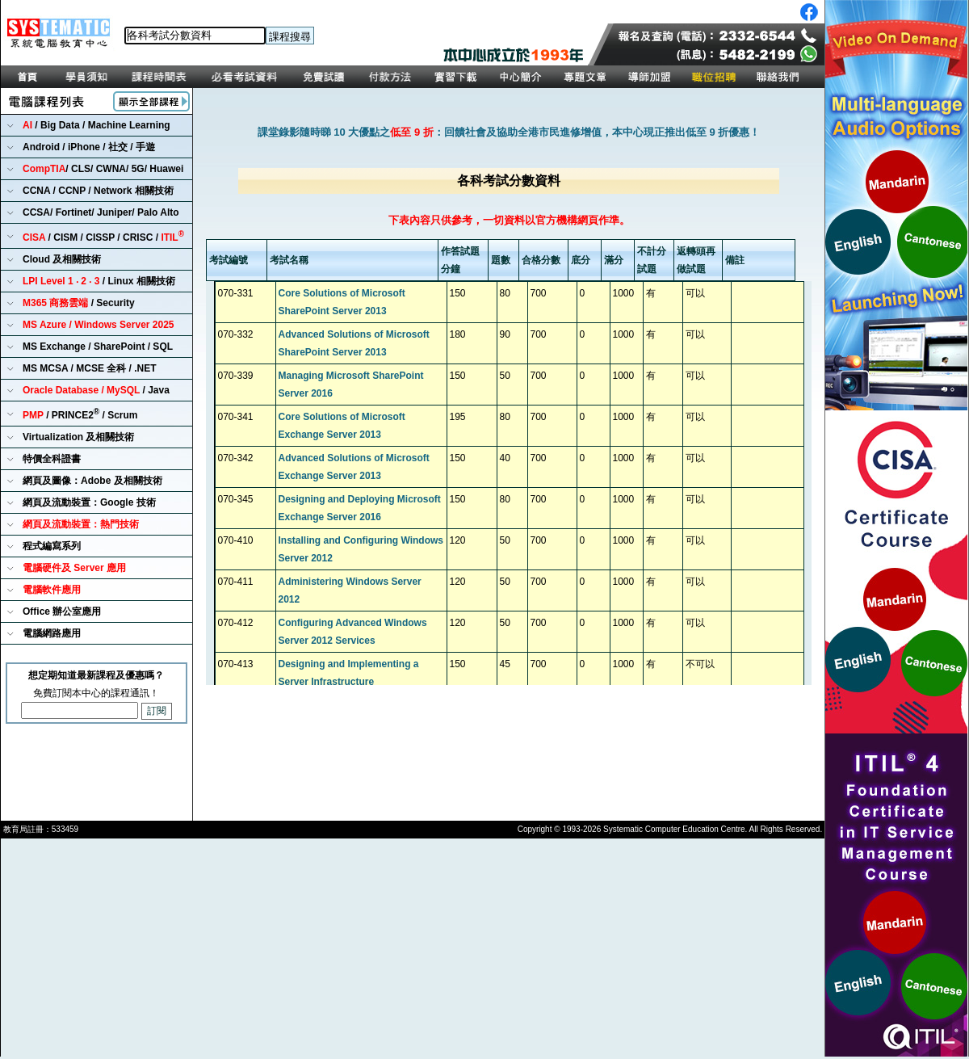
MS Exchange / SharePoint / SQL (98, 346)
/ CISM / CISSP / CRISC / (103, 236)
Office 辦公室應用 (62, 611)
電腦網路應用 (52, 633)
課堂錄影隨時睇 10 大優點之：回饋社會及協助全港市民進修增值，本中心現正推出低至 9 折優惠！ (509, 132)
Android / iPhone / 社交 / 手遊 (89, 147)
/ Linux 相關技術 (99, 281)
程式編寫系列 (52, 546)
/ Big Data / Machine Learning (96, 125)
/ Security (79, 303)
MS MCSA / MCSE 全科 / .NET (90, 368)
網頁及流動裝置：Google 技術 (89, 502)
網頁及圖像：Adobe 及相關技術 (92, 480)
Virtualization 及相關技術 (78, 437)
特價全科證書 (52, 458)
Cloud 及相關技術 (62, 259)
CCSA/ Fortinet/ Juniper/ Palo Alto (101, 212)
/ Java (96, 390)
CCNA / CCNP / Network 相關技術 (98, 190)
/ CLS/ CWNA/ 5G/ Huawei (103, 168)
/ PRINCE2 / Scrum (80, 414)
